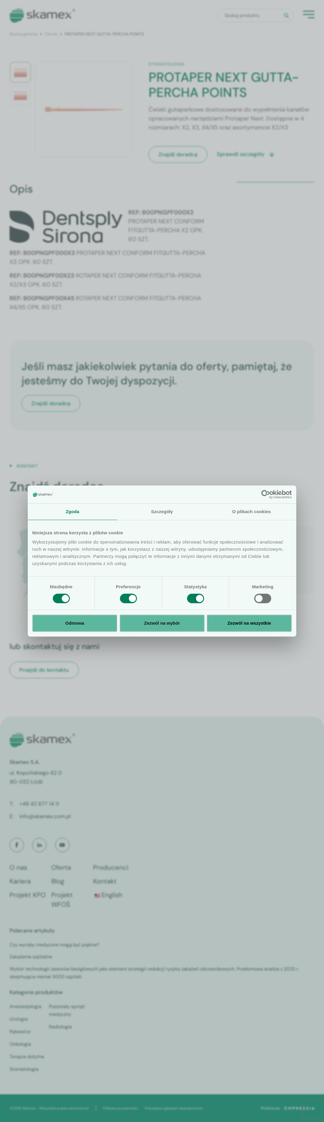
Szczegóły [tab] (162, 511)
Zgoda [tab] (72, 511)
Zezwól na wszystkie (249, 623)
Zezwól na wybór (162, 623)
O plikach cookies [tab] (251, 511)
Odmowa (74, 623)
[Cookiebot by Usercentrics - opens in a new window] (266, 494)
